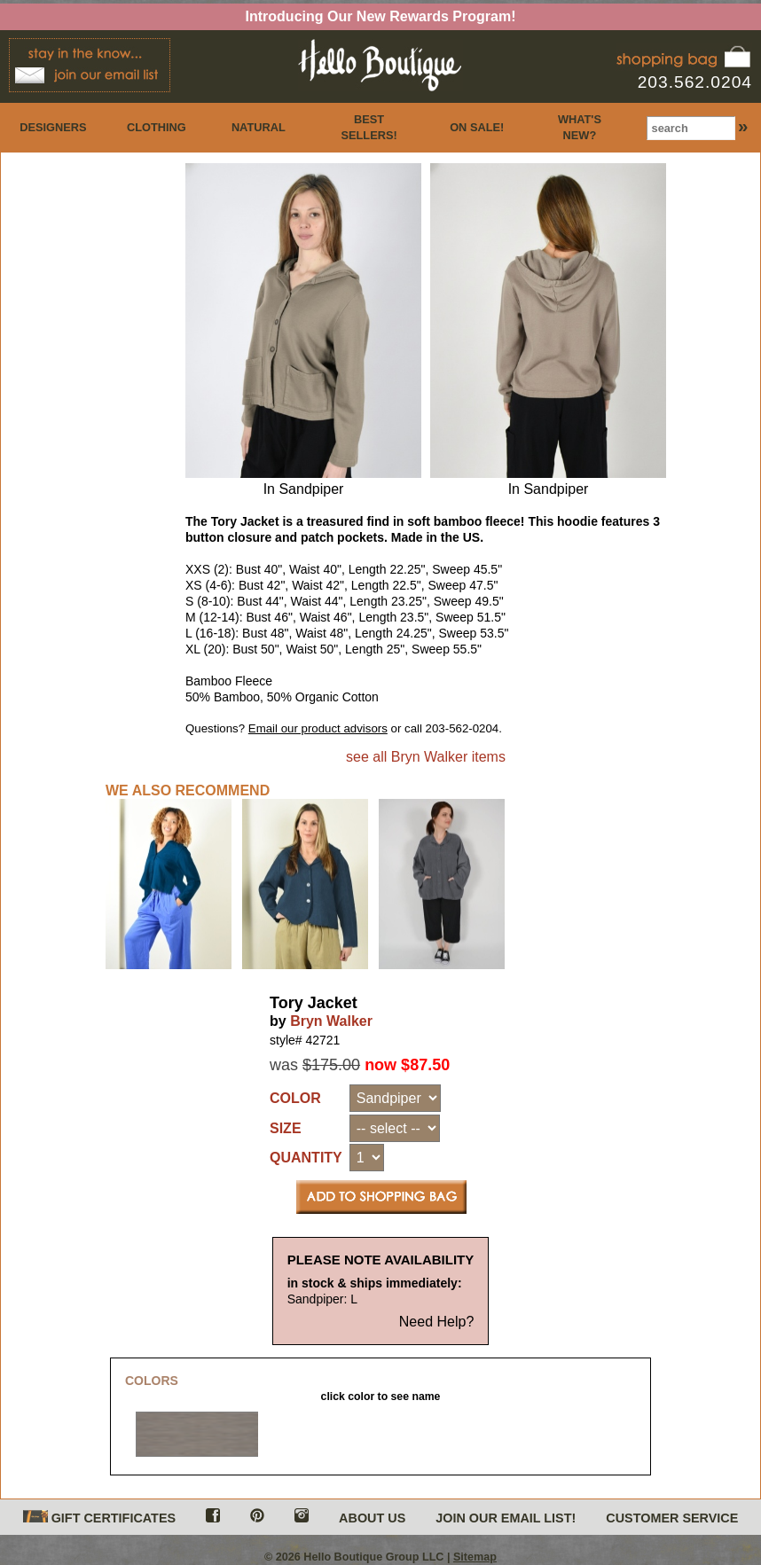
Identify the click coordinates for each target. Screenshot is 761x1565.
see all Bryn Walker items (426, 756)
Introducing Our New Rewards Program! (381, 16)
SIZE (286, 1128)
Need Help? (437, 1321)
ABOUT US (372, 1518)
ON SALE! (477, 127)
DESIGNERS (53, 127)
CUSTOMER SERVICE (672, 1518)
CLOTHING (156, 127)
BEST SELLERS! (368, 127)
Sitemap (475, 1557)
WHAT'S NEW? (579, 127)
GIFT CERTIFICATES (99, 1517)
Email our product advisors (318, 728)
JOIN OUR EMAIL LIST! (505, 1518)
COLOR (295, 1098)
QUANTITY (306, 1157)
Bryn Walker (331, 1021)
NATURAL (258, 127)
